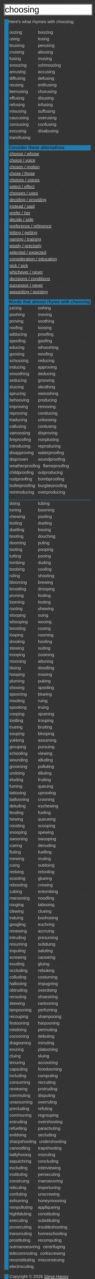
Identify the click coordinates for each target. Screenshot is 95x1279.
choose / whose (24, 153)
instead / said (22, 206)
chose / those (22, 173)
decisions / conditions (29, 278)
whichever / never (26, 272)
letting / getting (23, 232)
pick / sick (18, 265)
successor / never (26, 285)
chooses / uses (23, 193)
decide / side (21, 219)
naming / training (25, 239)
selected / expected (27, 252)
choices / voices (24, 180)
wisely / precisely (25, 245)
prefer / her (19, 213)
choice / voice (22, 160)
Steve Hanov (56, 1276)
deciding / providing (27, 199)
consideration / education (33, 259)
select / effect (21, 186)
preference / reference (30, 226)
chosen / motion (24, 166)
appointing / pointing (28, 291)
